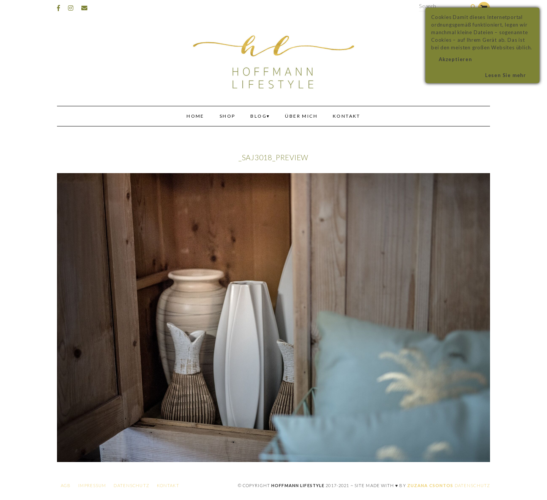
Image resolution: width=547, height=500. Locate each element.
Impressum (92, 485)
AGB (66, 485)
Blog (258, 116)
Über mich (301, 116)
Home (195, 116)
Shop (228, 116)
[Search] (473, 7)
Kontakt (346, 116)
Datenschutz (131, 485)
